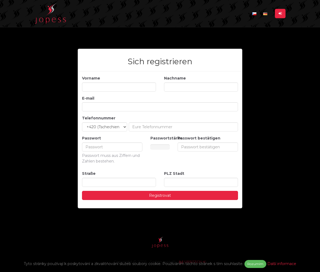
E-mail (88, 98)
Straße (89, 173)
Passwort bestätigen (199, 138)
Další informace (281, 263)
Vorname (91, 78)
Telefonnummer (98, 118)
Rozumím (255, 264)
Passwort (91, 138)
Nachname (175, 78)
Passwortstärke (160, 138)
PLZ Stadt (174, 173)
